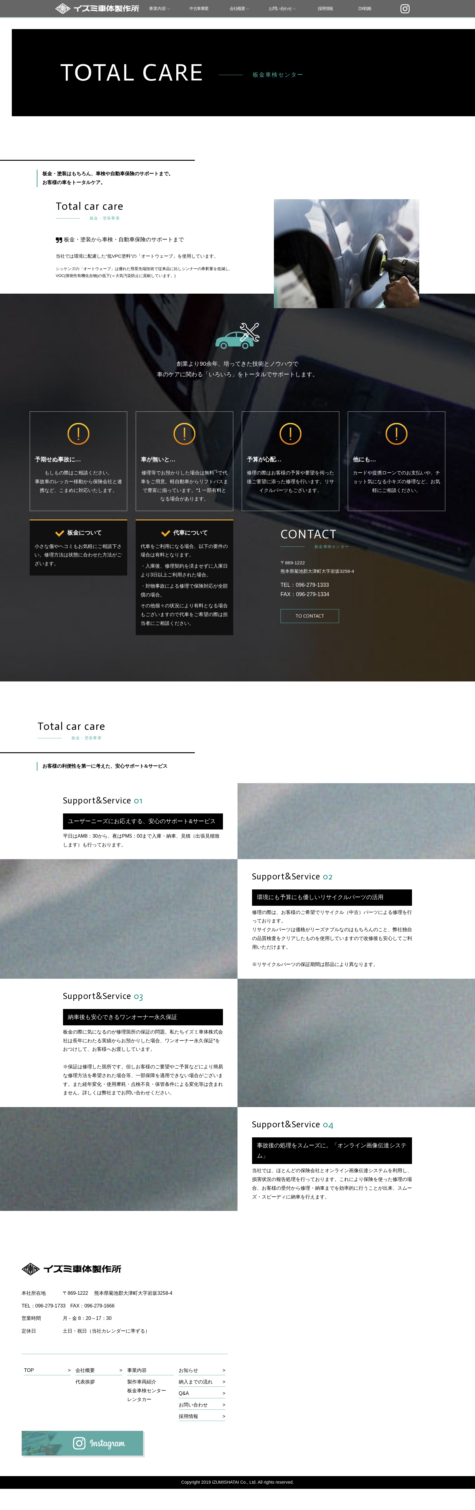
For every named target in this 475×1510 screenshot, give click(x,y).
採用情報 (325, 8)
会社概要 (239, 8)
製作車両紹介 (141, 1403)
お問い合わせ (282, 8)
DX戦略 (364, 8)
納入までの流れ (196, 1403)
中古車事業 (198, 8)
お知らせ (188, 1391)
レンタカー (139, 1420)
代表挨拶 (85, 1403)
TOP (29, 1391)
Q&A (184, 1414)
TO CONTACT (310, 642)
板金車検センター (146, 1411)
